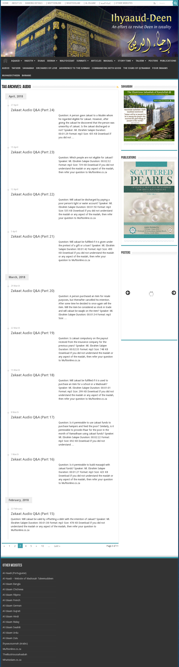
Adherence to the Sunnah (74, 68)
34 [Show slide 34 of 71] (145, 144)
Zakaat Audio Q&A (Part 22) (32, 194)
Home (5, 60)
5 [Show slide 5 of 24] (131, 241)
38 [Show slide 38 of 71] (156, 144)
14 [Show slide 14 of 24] (154, 241)
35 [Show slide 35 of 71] (148, 144)
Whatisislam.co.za (12, 659)
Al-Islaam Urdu (10, 632)
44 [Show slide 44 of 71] (171, 144)
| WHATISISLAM (72, 3)
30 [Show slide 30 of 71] (135, 144)
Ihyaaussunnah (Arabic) (15, 643)
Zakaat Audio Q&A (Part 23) (32, 152)
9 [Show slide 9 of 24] (141, 241)
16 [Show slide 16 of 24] (159, 241)
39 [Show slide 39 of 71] (158, 144)
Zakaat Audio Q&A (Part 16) (32, 459)
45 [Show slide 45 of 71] (174, 144)
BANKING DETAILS (33, 3)
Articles (96, 61)
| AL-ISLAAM (89, 3)
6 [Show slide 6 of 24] (133, 241)
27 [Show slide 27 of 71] (127, 144)
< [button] (128, 293)
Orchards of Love (46, 68)
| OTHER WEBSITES (123, 3)
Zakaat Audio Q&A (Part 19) (32, 333)
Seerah (51, 61)
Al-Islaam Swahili (11, 627)
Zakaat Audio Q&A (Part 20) (32, 291)
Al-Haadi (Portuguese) (14, 573)
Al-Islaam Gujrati (11, 611)
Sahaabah (28, 68)
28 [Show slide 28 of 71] (129, 144)
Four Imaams (160, 68)
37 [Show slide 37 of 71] (153, 144)
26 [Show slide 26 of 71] (124, 144)
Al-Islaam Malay (11, 621)
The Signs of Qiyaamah (136, 68)
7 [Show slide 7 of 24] (136, 241)
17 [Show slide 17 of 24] (162, 241)
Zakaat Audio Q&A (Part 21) (32, 236)
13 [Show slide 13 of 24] (152, 241)
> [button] (173, 293)
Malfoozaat (67, 61)
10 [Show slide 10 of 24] (144, 241)
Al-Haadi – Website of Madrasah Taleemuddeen (28, 578)
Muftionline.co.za (12, 649)
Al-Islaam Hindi (11, 616)
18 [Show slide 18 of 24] (165, 241)
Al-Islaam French (11, 600)
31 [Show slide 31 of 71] (137, 144)
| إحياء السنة (104, 3)
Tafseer (16, 68)
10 (42, 546)
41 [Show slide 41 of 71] (163, 144)
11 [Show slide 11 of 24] (146, 241)
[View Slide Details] (151, 295)
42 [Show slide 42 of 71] (166, 144)
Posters (153, 61)
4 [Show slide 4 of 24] (128, 241)
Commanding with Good (106, 68)
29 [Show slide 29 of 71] (132, 144)
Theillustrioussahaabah (15, 654)
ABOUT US (17, 3)
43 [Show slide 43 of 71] (169, 144)
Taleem (140, 61)
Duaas (41, 61)
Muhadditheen (11, 75)
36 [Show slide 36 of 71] (150, 144)
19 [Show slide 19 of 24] (167, 241)
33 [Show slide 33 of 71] (143, 144)
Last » (57, 546)
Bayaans (26, 75)
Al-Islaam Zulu (10, 638)
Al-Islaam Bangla (11, 584)
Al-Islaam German (12, 605)
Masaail (108, 61)
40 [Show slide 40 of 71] (161, 144)
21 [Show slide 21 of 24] (173, 241)
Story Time (124, 61)
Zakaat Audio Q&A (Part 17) (32, 417)
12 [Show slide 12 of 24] (149, 241)
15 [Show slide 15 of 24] (157, 241)
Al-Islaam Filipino (12, 594)
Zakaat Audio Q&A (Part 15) (32, 514)
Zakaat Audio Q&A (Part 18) (32, 375)
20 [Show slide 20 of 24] (170, 241)
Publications (168, 61)
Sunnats (81, 61)
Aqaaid (15, 61)
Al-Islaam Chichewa (13, 589)
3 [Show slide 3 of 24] (125, 241)
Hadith (28, 61)
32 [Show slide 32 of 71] (140, 144)
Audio (5, 68)
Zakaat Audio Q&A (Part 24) (32, 110)
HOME (5, 3)
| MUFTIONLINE (53, 3)
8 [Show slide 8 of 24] (138, 241)
